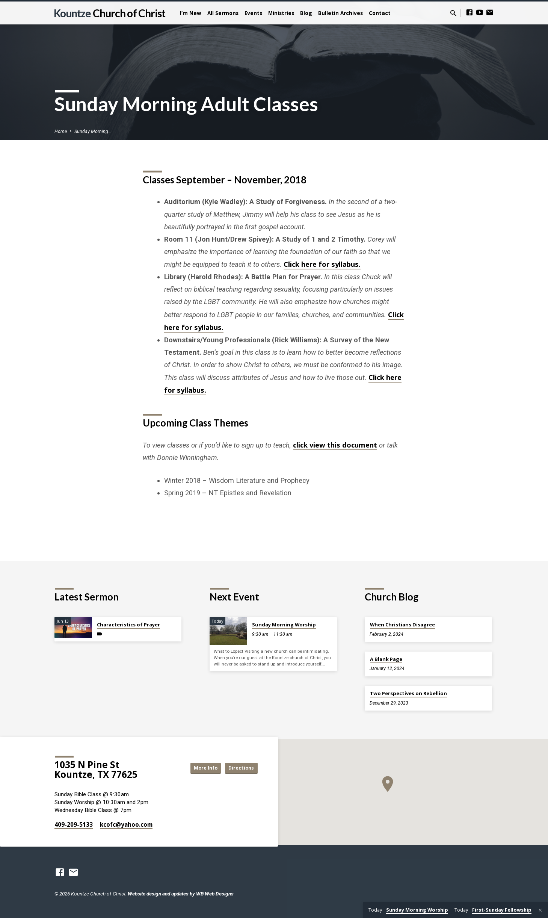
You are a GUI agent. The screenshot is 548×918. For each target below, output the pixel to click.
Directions (238, 767)
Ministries (281, 13)
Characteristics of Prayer (128, 624)
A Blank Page (386, 659)
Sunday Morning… (92, 131)
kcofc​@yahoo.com (126, 824)
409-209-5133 (73, 824)
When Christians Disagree (402, 624)
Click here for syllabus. (322, 264)
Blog (306, 13)
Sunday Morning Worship (284, 624)
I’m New (190, 13)
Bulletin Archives (340, 13)
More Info (196, 767)
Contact (380, 13)
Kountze (110, 13)
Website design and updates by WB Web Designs (181, 894)
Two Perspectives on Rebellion (408, 693)
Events (253, 13)
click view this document (335, 444)
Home (60, 131)
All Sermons (223, 13)
